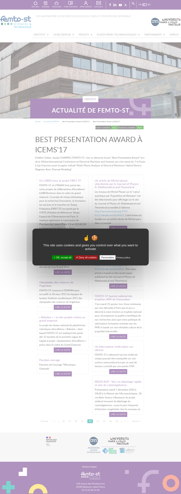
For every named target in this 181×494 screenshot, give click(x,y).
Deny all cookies (86, 257)
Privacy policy (123, 257)
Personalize (107, 257)
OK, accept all (62, 257)
